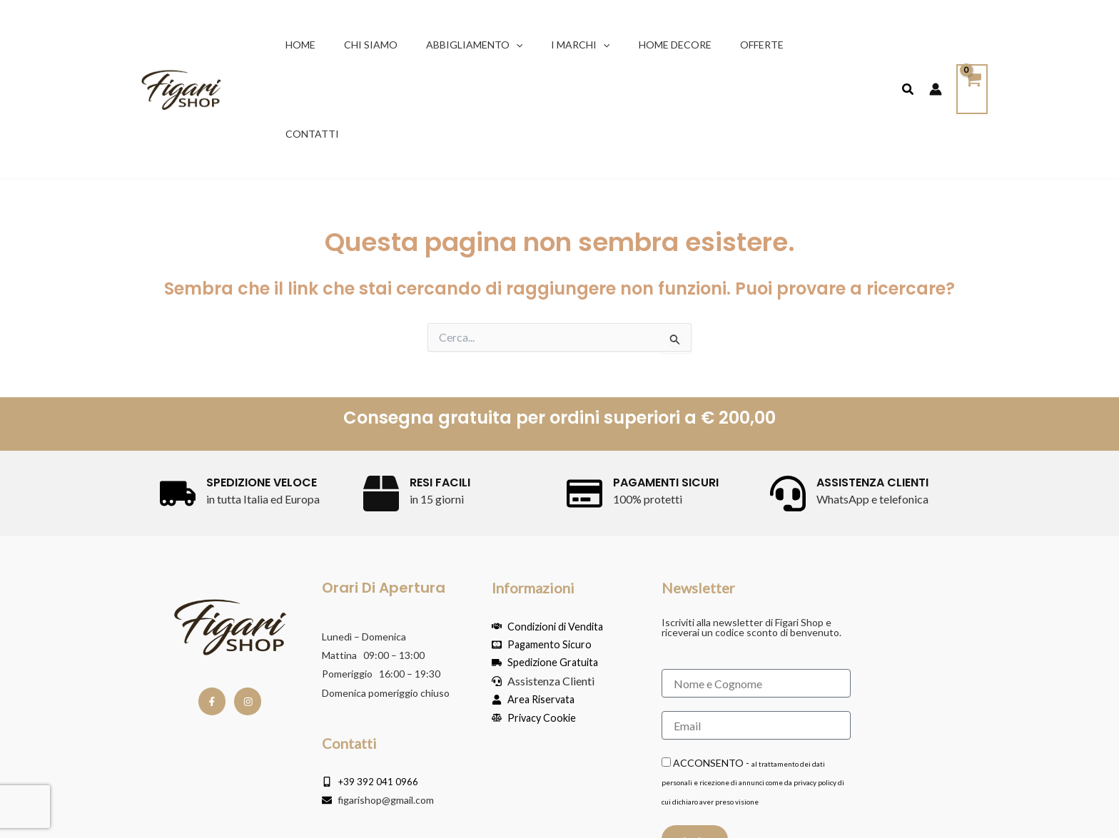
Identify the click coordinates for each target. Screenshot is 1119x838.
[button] (508, 45)
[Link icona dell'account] (934, 45)
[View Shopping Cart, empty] (971, 45)
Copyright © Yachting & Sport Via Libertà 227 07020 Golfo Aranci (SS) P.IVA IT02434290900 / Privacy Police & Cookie (347, 816)
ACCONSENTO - (753, 693)
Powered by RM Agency (920, 816)
